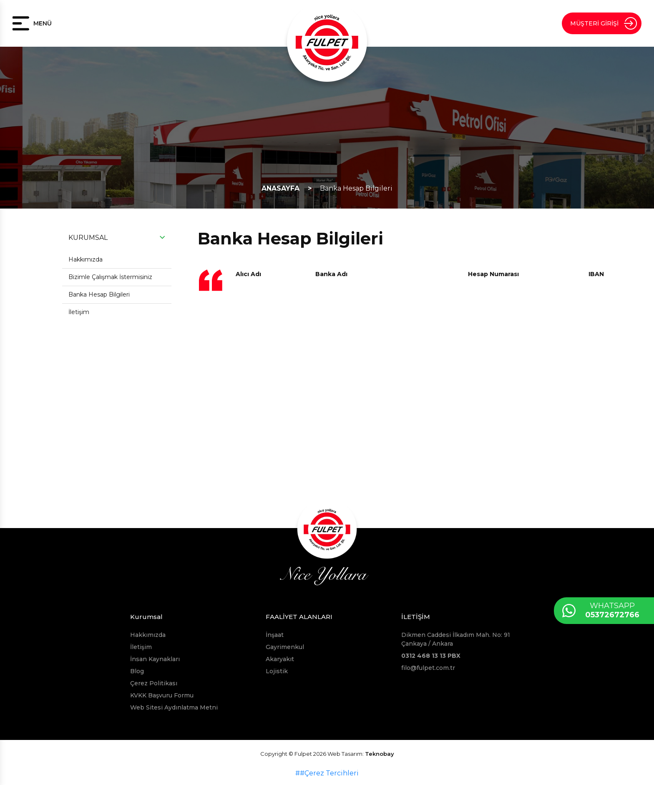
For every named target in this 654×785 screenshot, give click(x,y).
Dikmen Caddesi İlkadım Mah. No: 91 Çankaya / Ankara (455, 639)
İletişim (78, 312)
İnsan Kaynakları (155, 659)
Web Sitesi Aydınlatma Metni (174, 707)
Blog (137, 671)
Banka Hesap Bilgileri (356, 188)
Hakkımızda (85, 259)
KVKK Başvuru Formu (162, 695)
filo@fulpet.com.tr (428, 668)
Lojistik (277, 671)
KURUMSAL (88, 238)
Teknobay (379, 753)
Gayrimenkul (285, 647)
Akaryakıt (280, 659)
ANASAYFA (280, 188)
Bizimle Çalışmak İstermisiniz (110, 277)
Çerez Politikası (153, 683)
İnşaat (275, 635)
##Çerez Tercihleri (327, 773)
